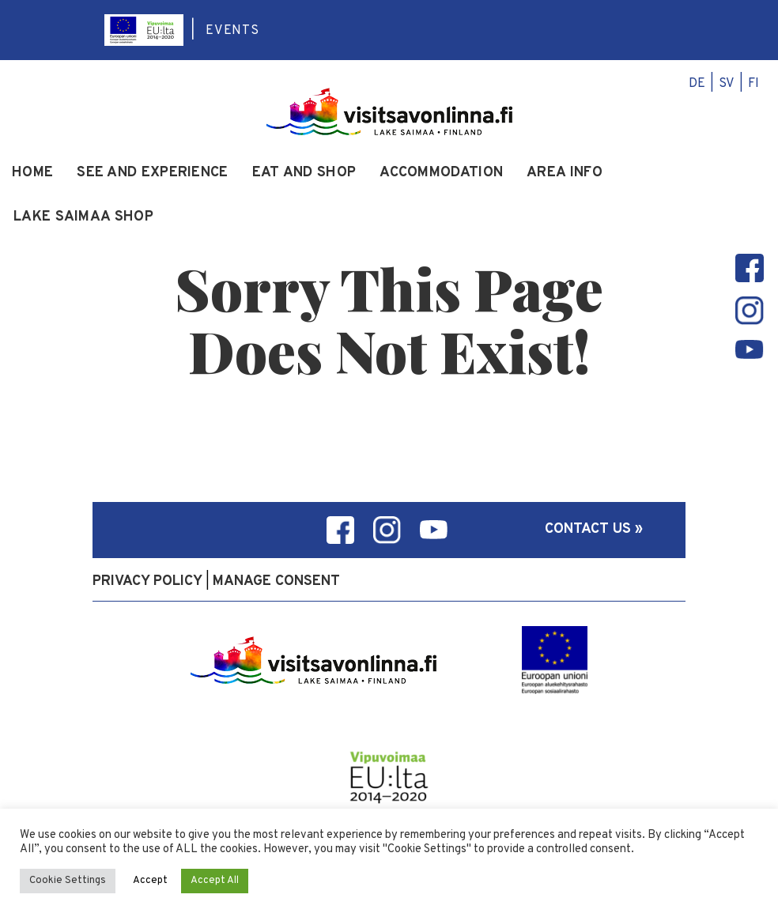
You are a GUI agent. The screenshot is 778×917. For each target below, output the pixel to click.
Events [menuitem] (232, 31)
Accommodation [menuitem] (441, 173)
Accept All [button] (215, 880)
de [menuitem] (697, 84)
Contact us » (594, 529)
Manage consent (276, 581)
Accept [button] (150, 880)
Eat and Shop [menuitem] (304, 173)
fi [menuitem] (753, 84)
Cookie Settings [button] (67, 880)
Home (32, 173)
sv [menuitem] (727, 84)
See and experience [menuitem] (152, 173)
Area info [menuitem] (564, 173)
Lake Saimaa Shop (83, 217)
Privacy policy (147, 581)
